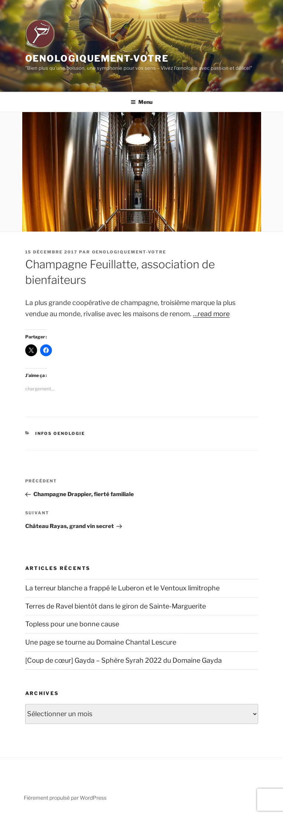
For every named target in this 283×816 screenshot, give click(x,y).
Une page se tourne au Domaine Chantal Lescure (100, 642)
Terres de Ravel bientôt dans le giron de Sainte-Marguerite (115, 606)
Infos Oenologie (60, 433)
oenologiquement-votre (129, 252)
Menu (141, 102)
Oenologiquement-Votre (97, 58)
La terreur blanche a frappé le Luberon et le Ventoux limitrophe (122, 588)
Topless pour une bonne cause (72, 624)
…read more (211, 314)
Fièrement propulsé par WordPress (65, 797)
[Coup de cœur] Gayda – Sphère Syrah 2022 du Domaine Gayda (123, 660)
